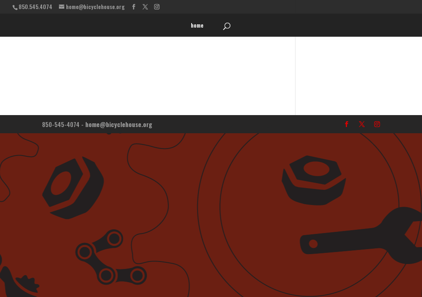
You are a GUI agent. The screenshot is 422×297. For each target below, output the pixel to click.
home (197, 25)
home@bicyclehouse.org (118, 124)
